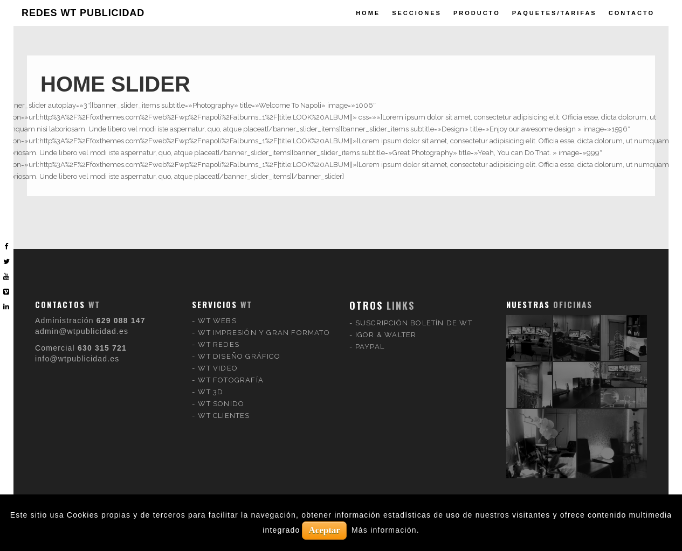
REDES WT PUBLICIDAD (83, 13)
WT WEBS (217, 312)
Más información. (385, 530)
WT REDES (218, 335)
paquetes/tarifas (554, 13)
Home (368, 13)
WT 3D (210, 383)
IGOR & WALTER (386, 326)
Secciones (417, 13)
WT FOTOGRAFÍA (231, 371)
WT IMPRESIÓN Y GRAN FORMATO (263, 323)
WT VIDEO (218, 359)
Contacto (632, 13)
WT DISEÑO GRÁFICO (239, 347)
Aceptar (324, 530)
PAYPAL (369, 337)
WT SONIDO (221, 394)
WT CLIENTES (224, 406)
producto (476, 13)
